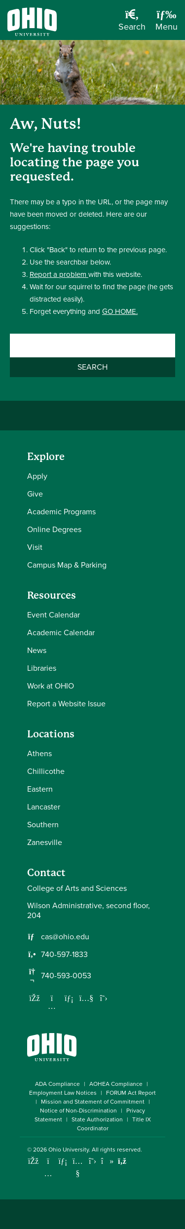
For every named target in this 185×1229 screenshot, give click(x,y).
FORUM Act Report (131, 1092)
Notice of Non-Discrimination (78, 1110)
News (36, 650)
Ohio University (68, 1149)
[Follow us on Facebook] (34, 998)
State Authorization (97, 1119)
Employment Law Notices (63, 1092)
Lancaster (43, 806)
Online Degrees (54, 529)
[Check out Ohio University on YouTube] (78, 1167)
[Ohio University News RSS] (122, 1161)
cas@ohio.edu (65, 937)
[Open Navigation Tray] (166, 23)
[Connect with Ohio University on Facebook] (33, 1161)
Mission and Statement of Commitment (93, 1101)
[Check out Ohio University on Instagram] (48, 1173)
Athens (39, 753)
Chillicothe (46, 771)
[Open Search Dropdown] (132, 23)
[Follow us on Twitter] (103, 998)
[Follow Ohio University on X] (92, 1161)
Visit (34, 547)
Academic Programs (61, 511)
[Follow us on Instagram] (51, 1006)
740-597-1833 (64, 955)
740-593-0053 (66, 976)
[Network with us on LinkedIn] (69, 998)
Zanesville (44, 842)
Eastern (40, 789)
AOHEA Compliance (116, 1083)
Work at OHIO (50, 685)
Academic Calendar (61, 632)
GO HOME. (120, 311)
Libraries (41, 668)
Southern (43, 824)
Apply (37, 476)
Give (35, 493)
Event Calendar (53, 614)
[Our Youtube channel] (86, 998)
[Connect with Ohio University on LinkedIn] (63, 1161)
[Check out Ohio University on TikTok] (107, 1161)
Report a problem (59, 274)
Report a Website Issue (66, 703)
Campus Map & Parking (67, 565)
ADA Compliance (57, 1083)
